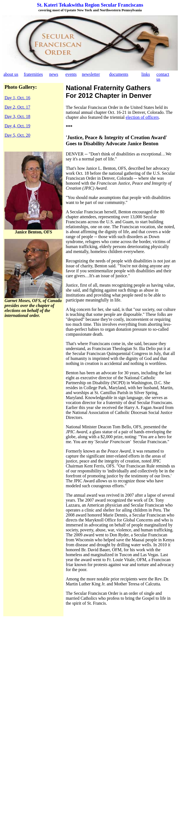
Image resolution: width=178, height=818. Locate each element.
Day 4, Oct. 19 (17, 125)
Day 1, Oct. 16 (17, 97)
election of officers (142, 117)
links (145, 74)
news (53, 74)
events (71, 74)
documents (118, 74)
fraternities (33, 74)
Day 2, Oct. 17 (17, 107)
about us (11, 74)
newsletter (91, 74)
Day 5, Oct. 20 (17, 135)
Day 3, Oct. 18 (17, 116)
